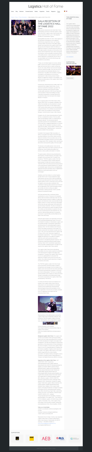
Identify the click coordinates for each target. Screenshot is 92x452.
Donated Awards (29, 11)
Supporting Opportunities (71, 62)
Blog (17, 11)
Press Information (23, 17)
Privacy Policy (43, 448)
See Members (69, 56)
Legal (38, 448)
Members (21, 11)
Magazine (53, 11)
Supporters (42, 11)
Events (47, 11)
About (12, 11)
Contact (50, 448)
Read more (70, 78)
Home (12, 17)
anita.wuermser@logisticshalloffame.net (47, 423)
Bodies (36, 11)
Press (58, 11)
